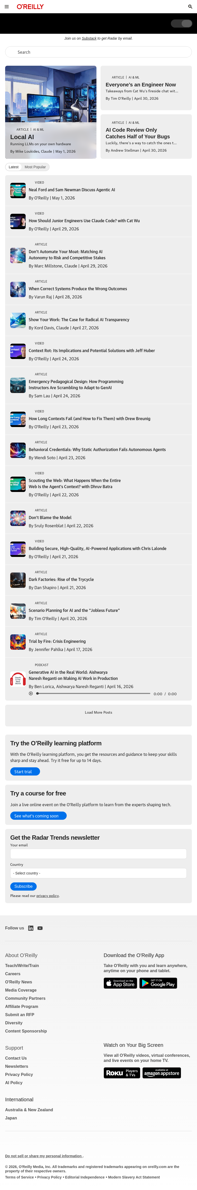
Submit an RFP (19, 1015)
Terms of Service (19, 1177)
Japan (11, 1118)
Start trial (23, 771)
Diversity (14, 1023)
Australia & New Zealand (29, 1110)
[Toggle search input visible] (190, 7)
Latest (13, 167)
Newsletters (16, 1066)
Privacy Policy (19, 1074)
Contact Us (16, 1058)
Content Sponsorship (26, 1031)
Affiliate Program (21, 1006)
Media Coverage (21, 990)
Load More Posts (98, 711)
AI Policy (14, 1083)
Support (14, 1048)
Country (16, 864)
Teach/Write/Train (22, 965)
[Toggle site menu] (7, 7)
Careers (13, 974)
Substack (89, 38)
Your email (19, 844)
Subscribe (23, 886)
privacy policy (47, 895)
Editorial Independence (85, 1177)
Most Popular (35, 167)
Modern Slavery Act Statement (134, 1177)
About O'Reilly (21, 955)
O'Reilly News (18, 982)
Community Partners (25, 998)
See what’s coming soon (36, 815)
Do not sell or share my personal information (44, 1156)
